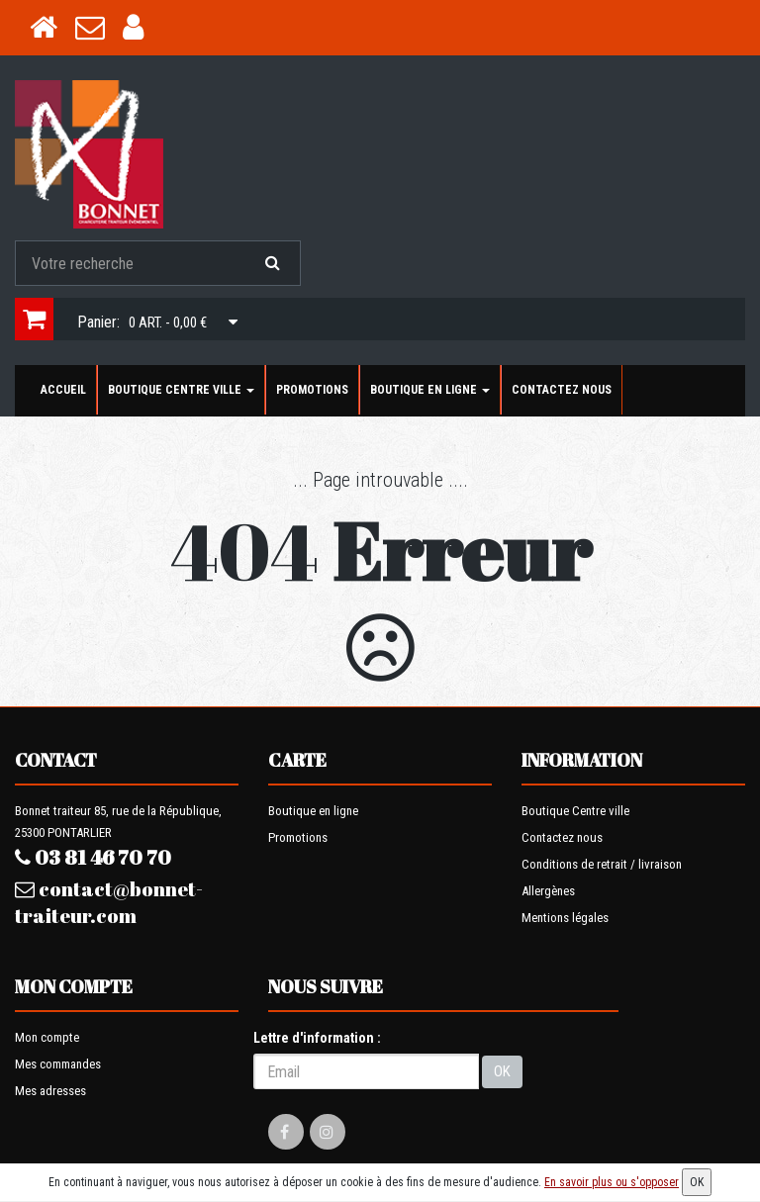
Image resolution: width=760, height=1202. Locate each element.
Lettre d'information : (317, 1038)
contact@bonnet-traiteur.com (109, 902)
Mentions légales (565, 917)
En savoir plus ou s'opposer (611, 1182)
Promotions (312, 390)
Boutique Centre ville (181, 390)
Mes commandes (58, 1064)
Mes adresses (50, 1090)
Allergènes (548, 890)
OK (502, 1071)
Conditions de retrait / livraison (602, 864)
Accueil (63, 390)
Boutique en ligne (430, 390)
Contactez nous (562, 390)
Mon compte (47, 1037)
